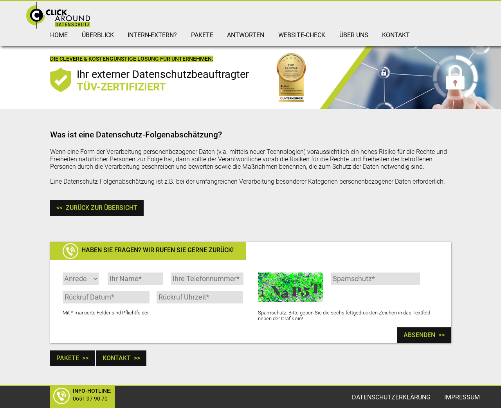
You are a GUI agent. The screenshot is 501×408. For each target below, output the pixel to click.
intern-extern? (152, 35)
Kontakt (396, 35)
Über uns (353, 35)
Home (59, 35)
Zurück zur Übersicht (96, 208)
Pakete (202, 35)
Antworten (245, 35)
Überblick (98, 35)
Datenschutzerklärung (391, 397)
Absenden (424, 335)
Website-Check (301, 35)
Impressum (462, 397)
